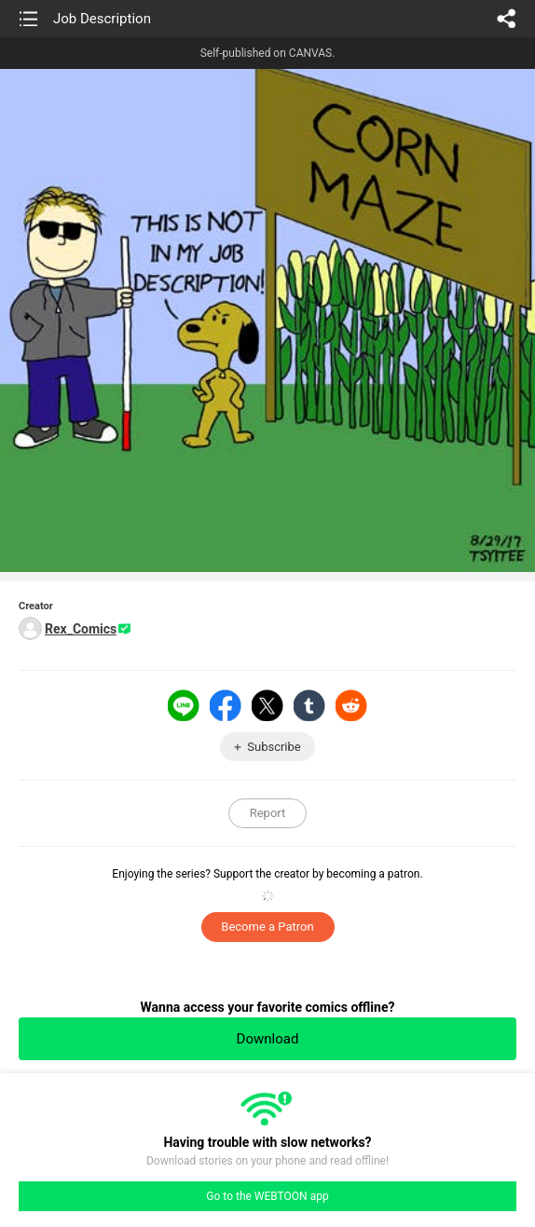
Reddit (351, 705)
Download (268, 1038)
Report (268, 813)
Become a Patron (267, 927)
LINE (183, 705)
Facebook (225, 705)
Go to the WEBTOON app (267, 1196)
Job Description (102, 18)
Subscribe (273, 747)
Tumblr (309, 705)
